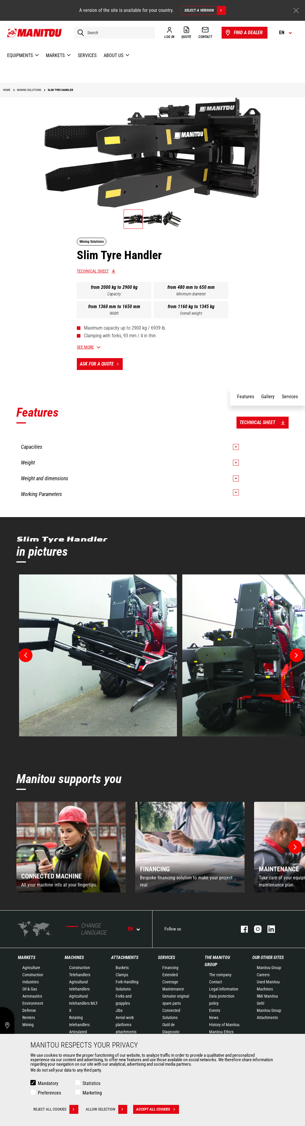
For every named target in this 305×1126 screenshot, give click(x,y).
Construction (32, 974)
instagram (255, 929)
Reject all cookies (55, 1109)
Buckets (122, 967)
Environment (32, 1003)
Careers (263, 974)
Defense (29, 1010)
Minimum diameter (191, 294)
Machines (74, 957)
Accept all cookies (157, 1109)
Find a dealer (243, 32)
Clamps (122, 974)
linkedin (268, 929)
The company (220, 974)
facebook (241, 929)
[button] (295, 847)
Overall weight (191, 313)
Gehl (260, 1003)
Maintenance (173, 989)
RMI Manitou (267, 996)
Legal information (223, 989)
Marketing (92, 1093)
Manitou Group (269, 967)
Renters (28, 1017)
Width (114, 313)
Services (166, 957)
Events (214, 1010)
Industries (30, 981)
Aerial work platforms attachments (126, 1024)
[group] (71, 847)
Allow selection (106, 1109)
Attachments (125, 957)
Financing (170, 967)
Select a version (205, 10)
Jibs (119, 1010)
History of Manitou (224, 1024)
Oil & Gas (29, 989)
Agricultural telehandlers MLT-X (83, 1003)
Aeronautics (32, 996)
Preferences (49, 1093)
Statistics (91, 1083)
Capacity (114, 294)
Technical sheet (93, 271)
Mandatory (48, 1083)
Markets (26, 957)
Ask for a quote (101, 364)
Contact (215, 981)
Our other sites (268, 957)
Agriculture (31, 967)
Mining (28, 1024)
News (213, 1017)
